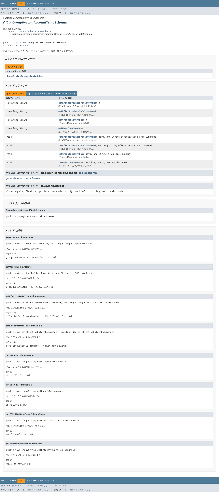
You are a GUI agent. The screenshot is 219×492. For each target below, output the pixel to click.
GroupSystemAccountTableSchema (25, 76)
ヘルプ (53, 3)
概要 (3, 3)
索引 (47, 3)
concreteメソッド (66, 93)
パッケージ (11, 3)
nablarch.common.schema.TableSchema (29, 31)
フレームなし (41, 9)
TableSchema (20, 45)
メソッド (46, 13)
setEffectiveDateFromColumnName (78, 137)
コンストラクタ (34, 13)
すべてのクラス (59, 9)
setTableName (32, 178)
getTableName (14, 178)
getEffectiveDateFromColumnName (78, 103)
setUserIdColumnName (70, 162)
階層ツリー (31, 3)
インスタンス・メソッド (40, 93)
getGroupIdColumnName (71, 120)
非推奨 (40, 3)
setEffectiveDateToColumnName (76, 145)
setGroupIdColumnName (71, 154)
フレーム (30, 9)
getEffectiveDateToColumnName (76, 111)
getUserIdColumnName (70, 128)
